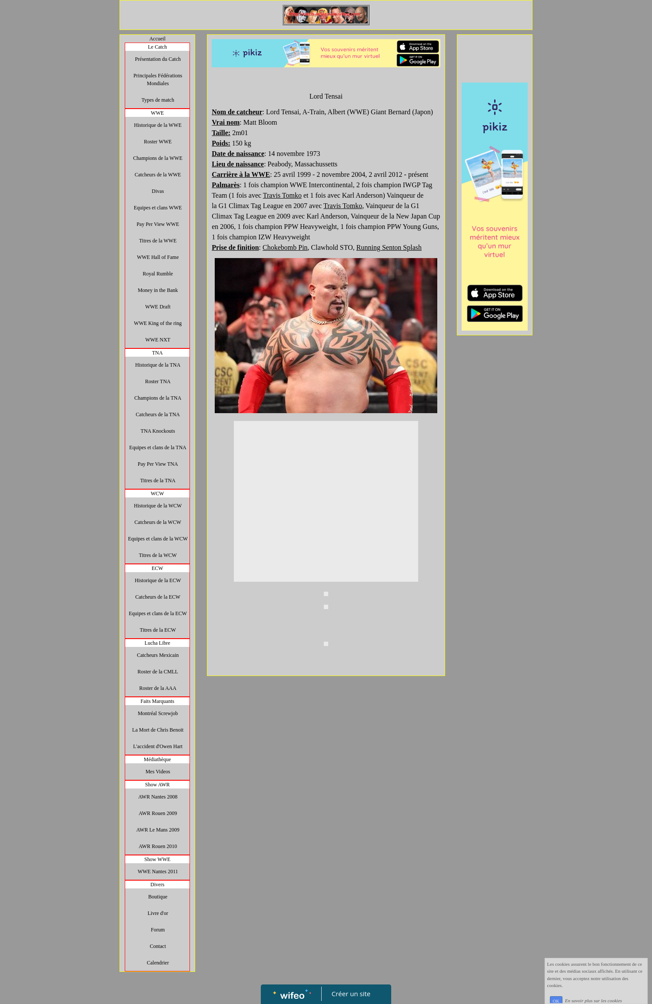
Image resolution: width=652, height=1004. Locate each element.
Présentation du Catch (157, 59)
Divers (157, 884)
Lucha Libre (157, 643)
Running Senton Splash (389, 247)
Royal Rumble (158, 274)
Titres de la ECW (158, 630)
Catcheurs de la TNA (158, 414)
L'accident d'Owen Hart (158, 746)
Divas (158, 191)
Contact (158, 946)
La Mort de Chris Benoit (157, 730)
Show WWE (157, 859)
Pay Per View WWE (157, 224)
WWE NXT (157, 340)
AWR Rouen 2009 (158, 813)
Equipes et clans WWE (158, 208)
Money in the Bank (158, 290)
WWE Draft (157, 307)
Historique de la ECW (158, 580)
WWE (157, 113)
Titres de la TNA (158, 480)
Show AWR (157, 785)
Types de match (158, 100)
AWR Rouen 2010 (158, 846)
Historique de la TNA (157, 365)
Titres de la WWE (157, 241)
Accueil (157, 39)
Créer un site (351, 993)
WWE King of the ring (158, 323)
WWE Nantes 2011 (158, 871)
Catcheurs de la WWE (158, 175)
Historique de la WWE (157, 125)
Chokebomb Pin (285, 247)
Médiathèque (157, 759)
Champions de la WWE (157, 158)
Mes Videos (158, 772)
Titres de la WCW (158, 555)
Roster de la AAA (157, 688)
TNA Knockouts (158, 431)
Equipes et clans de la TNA (157, 447)
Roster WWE (158, 142)
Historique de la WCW (158, 506)
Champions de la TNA (157, 398)
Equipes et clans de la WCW (157, 539)
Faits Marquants (157, 701)
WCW (157, 493)
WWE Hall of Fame (158, 257)
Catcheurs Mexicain (158, 655)
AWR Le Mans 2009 (157, 830)
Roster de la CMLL (157, 672)
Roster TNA (158, 381)
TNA (157, 353)
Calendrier (158, 963)
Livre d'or (158, 913)
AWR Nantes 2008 (157, 797)
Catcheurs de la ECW (157, 597)
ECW (157, 568)
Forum (158, 930)
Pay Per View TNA (158, 464)
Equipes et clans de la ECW (158, 613)
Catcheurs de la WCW (157, 522)
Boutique (157, 897)
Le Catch (157, 47)
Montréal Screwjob (158, 713)
